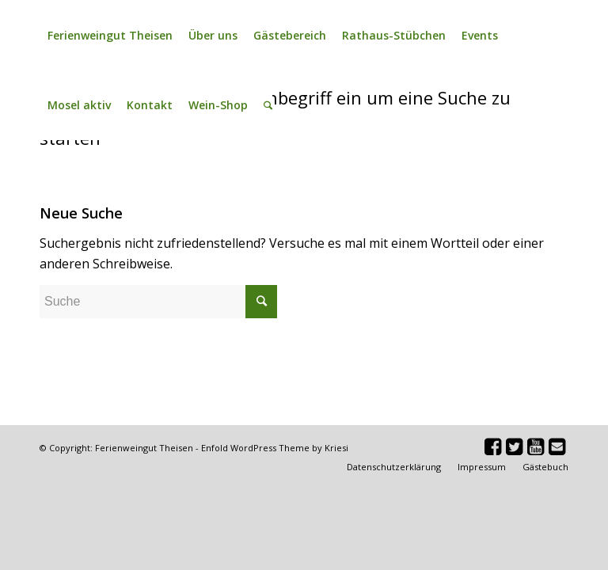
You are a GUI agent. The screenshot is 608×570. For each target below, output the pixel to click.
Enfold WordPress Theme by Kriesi (274, 448)
